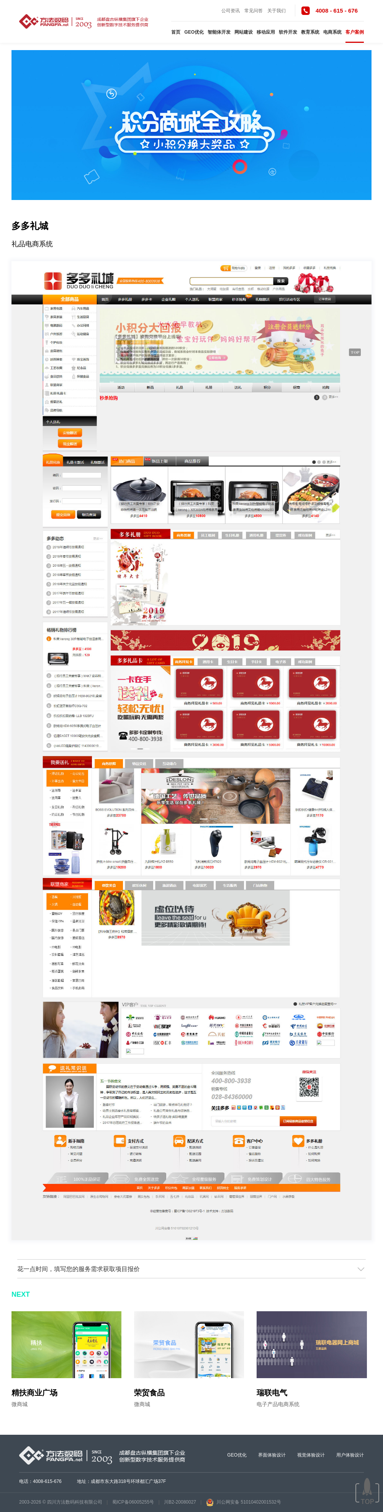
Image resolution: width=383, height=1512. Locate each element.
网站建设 (243, 32)
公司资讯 (230, 10)
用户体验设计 (350, 1455)
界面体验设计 (272, 1455)
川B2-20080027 (180, 1502)
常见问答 (253, 10)
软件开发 (288, 32)
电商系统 (332, 32)
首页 (175, 32)
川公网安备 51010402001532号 (243, 1502)
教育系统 (310, 32)
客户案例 (354, 32)
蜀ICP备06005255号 (133, 1502)
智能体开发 (219, 32)
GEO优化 (194, 32)
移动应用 (266, 32)
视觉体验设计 (311, 1455)
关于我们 (276, 10)
